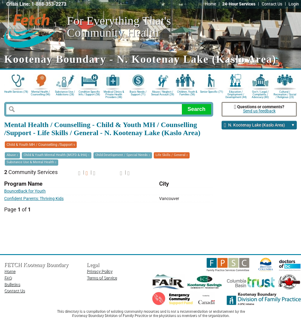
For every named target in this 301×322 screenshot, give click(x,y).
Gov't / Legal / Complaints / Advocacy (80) (260, 94)
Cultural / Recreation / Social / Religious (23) (285, 94)
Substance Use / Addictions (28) (65, 93)
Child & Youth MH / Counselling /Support (41, 145)
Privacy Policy (99, 271)
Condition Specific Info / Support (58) (89, 93)
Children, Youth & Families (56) (187, 93)
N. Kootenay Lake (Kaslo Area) (259, 125)
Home (210, 4)
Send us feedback (259, 111)
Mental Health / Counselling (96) (40, 93)
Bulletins (12, 284)
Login (293, 4)
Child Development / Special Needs (122, 155)
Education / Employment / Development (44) (236, 94)
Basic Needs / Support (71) (138, 93)
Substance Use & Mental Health (31, 162)
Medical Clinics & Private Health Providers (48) (114, 94)
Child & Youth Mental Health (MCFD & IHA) (57, 155)
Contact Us (272, 4)
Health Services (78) (16, 91)
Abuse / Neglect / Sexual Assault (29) (162, 93)
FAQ (8, 277)
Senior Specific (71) (211, 91)
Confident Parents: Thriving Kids (34, 198)
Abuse (12, 155)
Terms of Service (102, 277)
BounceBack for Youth (25, 191)
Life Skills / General (172, 155)
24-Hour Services (238, 4)
